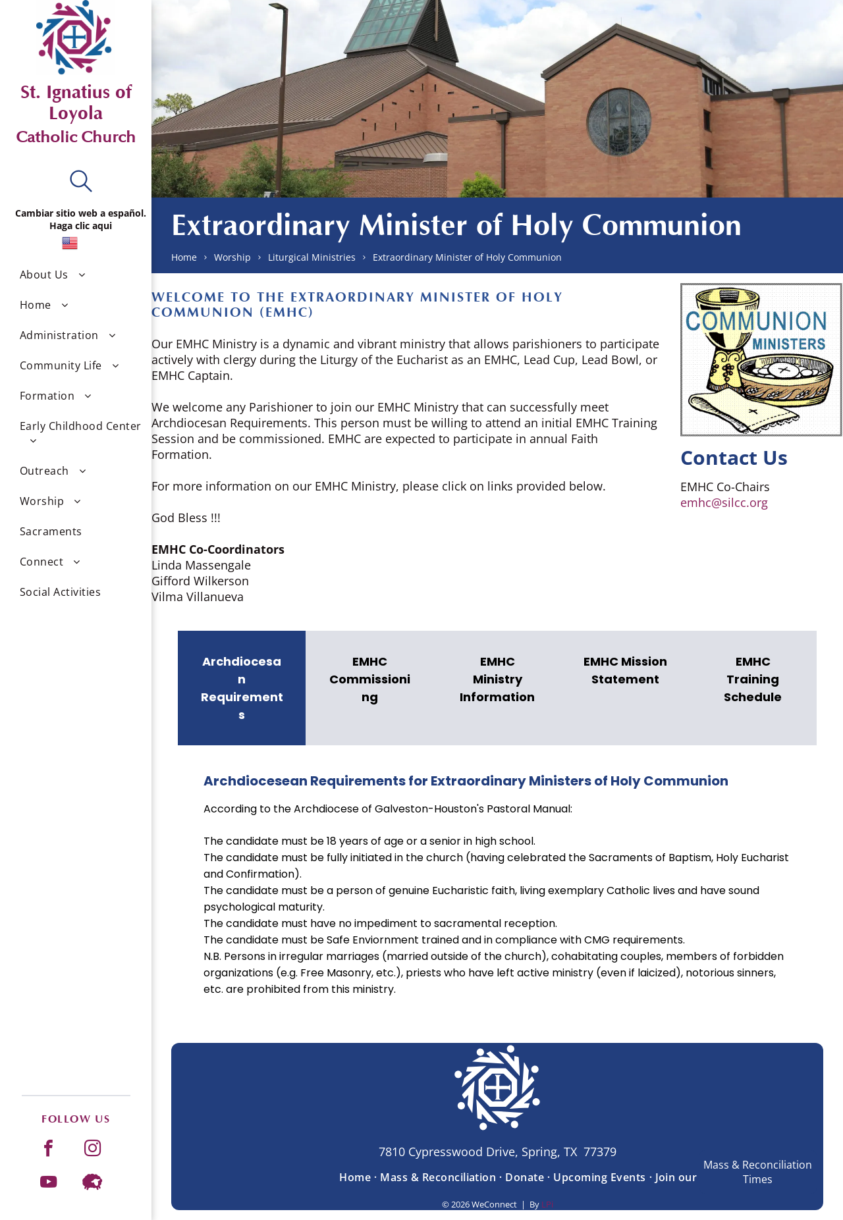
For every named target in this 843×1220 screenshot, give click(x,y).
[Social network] (93, 1183)
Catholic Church (76, 137)
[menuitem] (80, 274)
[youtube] (49, 1183)
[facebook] (49, 1150)
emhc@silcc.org (724, 502)
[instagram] (93, 1150)
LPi (547, 1204)
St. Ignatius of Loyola (76, 103)
